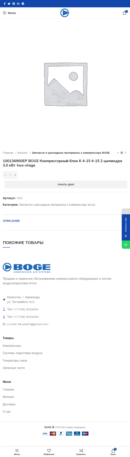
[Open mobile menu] (9, 12)
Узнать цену (65, 184)
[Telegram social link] (23, 3)
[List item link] (65, 299)
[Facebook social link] (5, 3)
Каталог (23, 152)
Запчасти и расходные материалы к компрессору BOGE (71, 152)
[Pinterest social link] (13, 3)
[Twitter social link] (9, 3)
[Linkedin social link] (18, 3)
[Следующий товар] (125, 153)
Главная (8, 152)
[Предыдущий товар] (118, 153)
